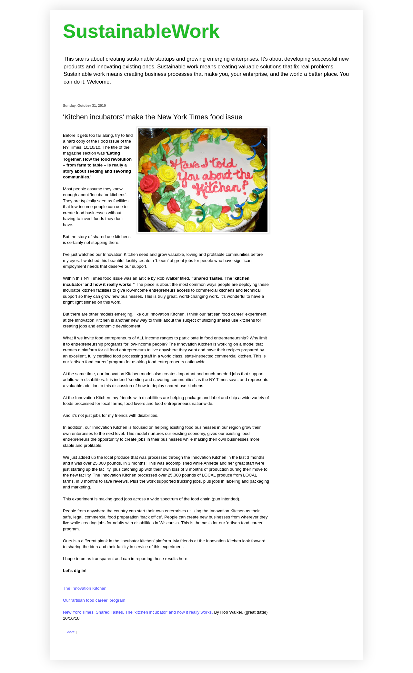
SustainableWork (141, 31)
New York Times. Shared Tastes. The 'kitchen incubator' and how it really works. (138, 612)
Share (70, 632)
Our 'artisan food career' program (94, 600)
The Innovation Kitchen (84, 588)
